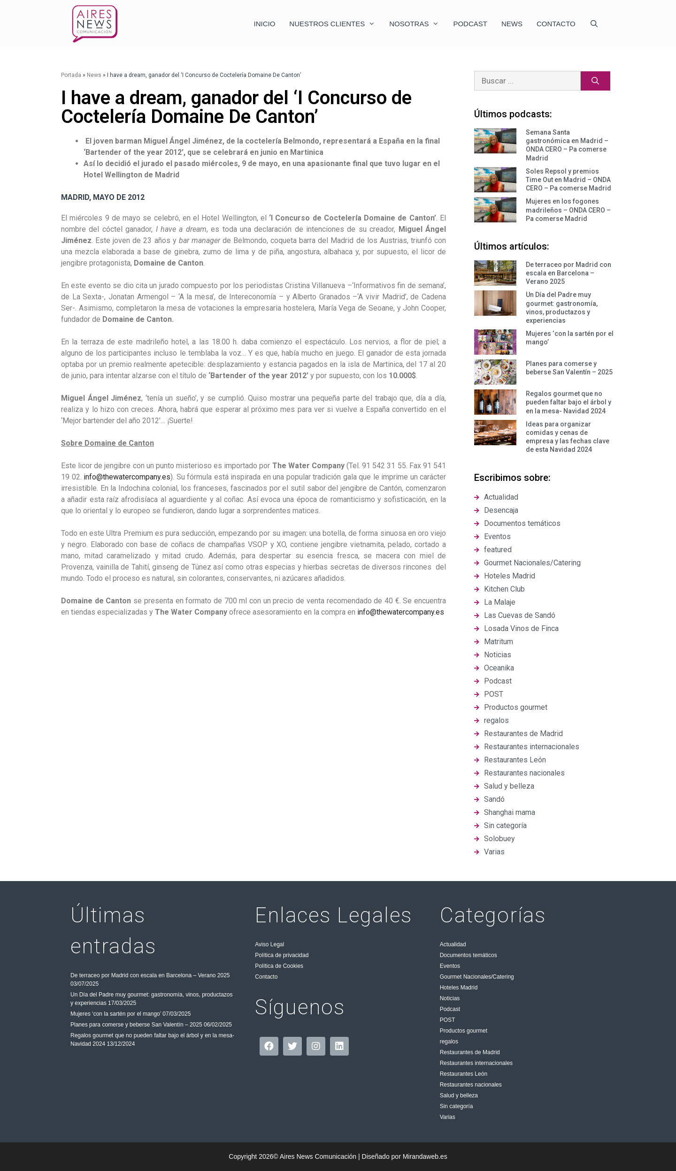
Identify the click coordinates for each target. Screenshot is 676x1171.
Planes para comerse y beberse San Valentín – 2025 (136, 1024)
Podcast (470, 24)
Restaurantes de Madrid (470, 1052)
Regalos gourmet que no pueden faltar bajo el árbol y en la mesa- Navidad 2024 (568, 402)
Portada (71, 75)
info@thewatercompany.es (127, 476)
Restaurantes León (463, 1074)
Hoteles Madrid (459, 987)
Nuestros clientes (335, 23)
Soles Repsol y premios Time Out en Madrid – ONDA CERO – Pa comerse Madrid (568, 179)
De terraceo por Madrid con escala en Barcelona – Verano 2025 (568, 273)
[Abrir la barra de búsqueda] (594, 23)
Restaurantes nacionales (471, 1084)
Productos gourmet (463, 1030)
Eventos (450, 966)
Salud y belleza (459, 1095)
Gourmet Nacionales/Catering (477, 976)
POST (447, 1020)
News (511, 24)
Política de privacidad (281, 955)
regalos (449, 1041)
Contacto (556, 24)
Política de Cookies (279, 966)
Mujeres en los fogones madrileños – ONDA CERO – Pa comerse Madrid (568, 210)
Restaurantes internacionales (476, 1063)
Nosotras (417, 23)
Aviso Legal (269, 944)
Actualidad (453, 944)
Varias (447, 1117)
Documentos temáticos (468, 955)
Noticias (450, 998)
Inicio (265, 24)
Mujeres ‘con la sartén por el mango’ (115, 1014)
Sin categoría (456, 1106)
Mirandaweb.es (425, 1156)
